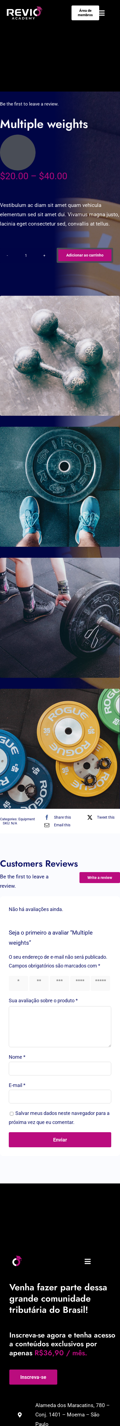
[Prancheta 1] (16, 1257)
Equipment (26, 819)
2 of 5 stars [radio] (38, 983)
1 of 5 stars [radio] (17, 983)
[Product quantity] (25, 255)
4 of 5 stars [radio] (79, 983)
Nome (17, 1057)
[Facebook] (56, 817)
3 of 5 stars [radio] (58, 983)
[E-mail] (56, 825)
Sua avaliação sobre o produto (43, 1000)
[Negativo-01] (24, 8)
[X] (100, 817)
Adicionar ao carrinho (83, 255)
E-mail (17, 1085)
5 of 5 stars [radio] (99, 983)
